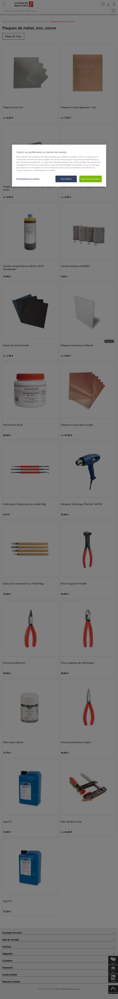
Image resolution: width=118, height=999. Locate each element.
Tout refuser (66, 179)
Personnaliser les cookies (27, 178)
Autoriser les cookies (90, 179)
